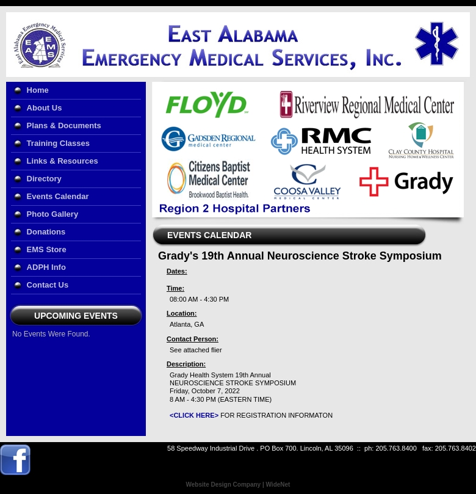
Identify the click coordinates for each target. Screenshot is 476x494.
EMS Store (47, 249)
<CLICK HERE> (194, 415)
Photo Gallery (53, 214)
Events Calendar (58, 196)
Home (38, 90)
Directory (44, 178)
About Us (44, 107)
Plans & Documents (64, 125)
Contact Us (48, 284)
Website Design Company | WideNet (238, 484)
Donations (46, 231)
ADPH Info (46, 267)
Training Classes (58, 143)
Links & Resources (62, 160)
